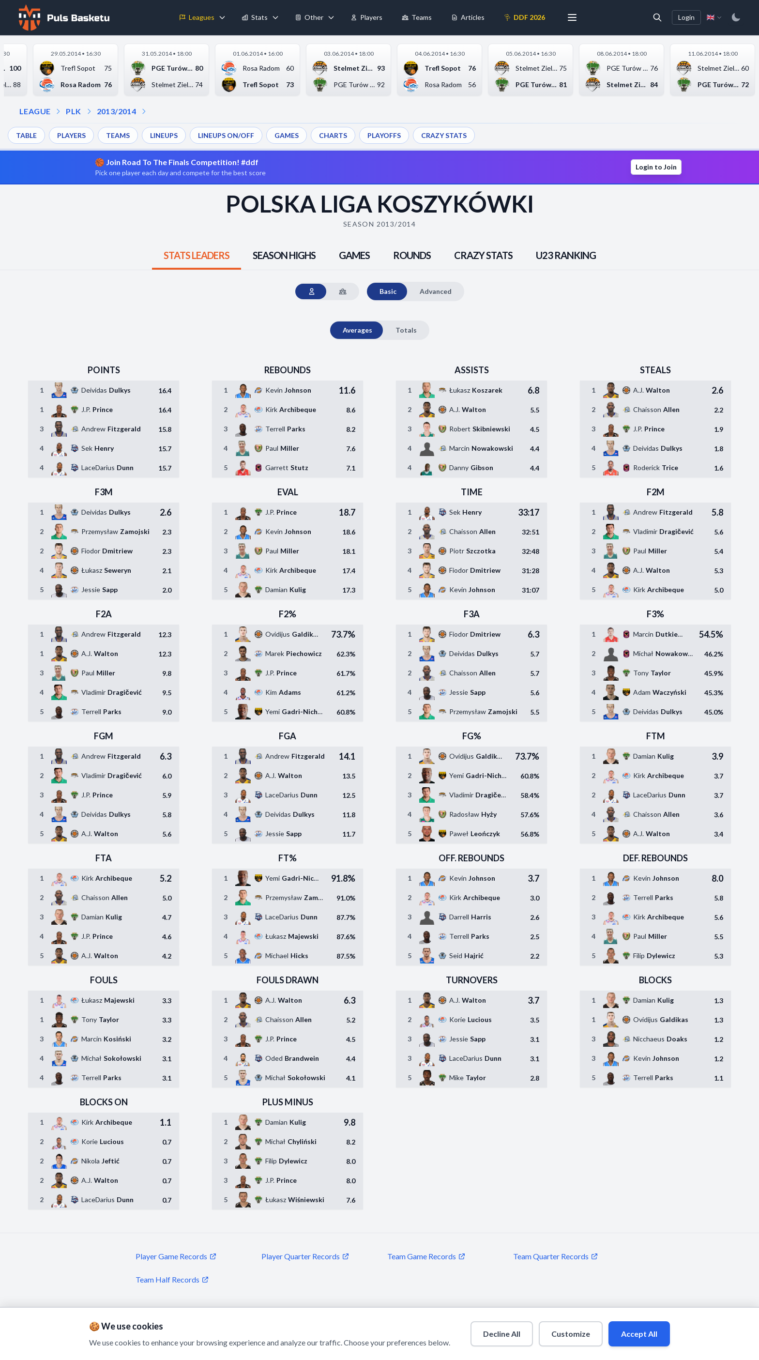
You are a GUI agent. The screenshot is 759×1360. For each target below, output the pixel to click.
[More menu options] (572, 17)
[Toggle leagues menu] (222, 17)
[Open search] (657, 17)
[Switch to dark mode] (736, 17)
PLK (73, 111)
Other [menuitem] (309, 17)
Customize (570, 1333)
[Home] (62, 17)
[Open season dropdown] (89, 111)
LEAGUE (34, 111)
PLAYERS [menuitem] (71, 135)
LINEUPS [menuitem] (164, 135)
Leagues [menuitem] (196, 17)
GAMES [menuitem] (286, 135)
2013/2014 (117, 111)
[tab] (196, 255)
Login (686, 17)
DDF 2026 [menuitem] (524, 17)
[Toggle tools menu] (331, 17)
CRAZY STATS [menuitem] (444, 135)
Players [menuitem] (366, 17)
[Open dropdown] (144, 111)
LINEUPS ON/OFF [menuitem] (226, 135)
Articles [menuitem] (468, 17)
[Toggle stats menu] (275, 17)
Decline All (501, 1333)
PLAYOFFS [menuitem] (384, 135)
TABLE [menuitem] (26, 135)
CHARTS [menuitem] (333, 135)
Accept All (639, 1333)
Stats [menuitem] (255, 17)
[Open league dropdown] (58, 111)
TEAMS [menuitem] (118, 135)
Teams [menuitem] (417, 17)
